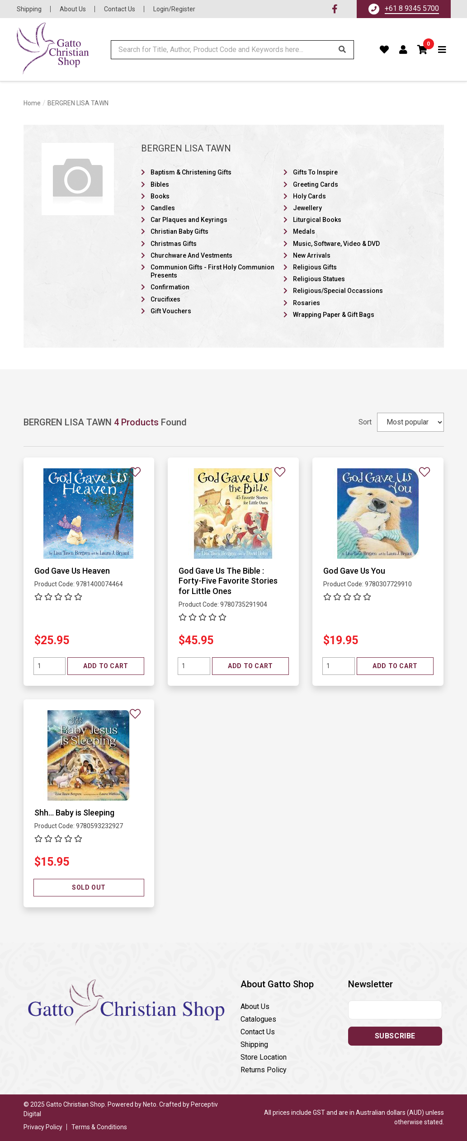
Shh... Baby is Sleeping (74, 812)
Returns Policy (264, 1070)
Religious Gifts (315, 267)
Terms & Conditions (99, 1127)
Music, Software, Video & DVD (336, 243)
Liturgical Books (317, 219)
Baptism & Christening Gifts (191, 172)
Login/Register (174, 9)
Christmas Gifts (174, 243)
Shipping (29, 9)
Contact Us (119, 9)
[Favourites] (384, 49)
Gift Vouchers (171, 311)
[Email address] (395, 1009)
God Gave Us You (354, 570)
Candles (163, 208)
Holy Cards (309, 196)
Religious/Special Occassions (338, 290)
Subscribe (395, 1036)
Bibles (160, 184)
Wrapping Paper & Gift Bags (333, 314)
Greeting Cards (315, 184)
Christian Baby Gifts (179, 231)
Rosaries (306, 302)
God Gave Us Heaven (72, 570)
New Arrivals (311, 255)
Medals (304, 231)
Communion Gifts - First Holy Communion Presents (212, 271)
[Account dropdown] (403, 49)
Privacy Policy (43, 1127)
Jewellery (307, 208)
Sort (365, 422)
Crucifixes (165, 299)
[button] (422, 49)
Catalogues (258, 1019)
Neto (149, 1104)
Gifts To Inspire (315, 172)
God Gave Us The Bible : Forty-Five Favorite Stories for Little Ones (228, 581)
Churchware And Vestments (191, 255)
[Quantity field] (49, 666)
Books (160, 196)
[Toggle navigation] (442, 49)
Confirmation (170, 287)
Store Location (264, 1057)
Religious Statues (319, 279)
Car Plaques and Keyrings (189, 219)
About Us (73, 9)
